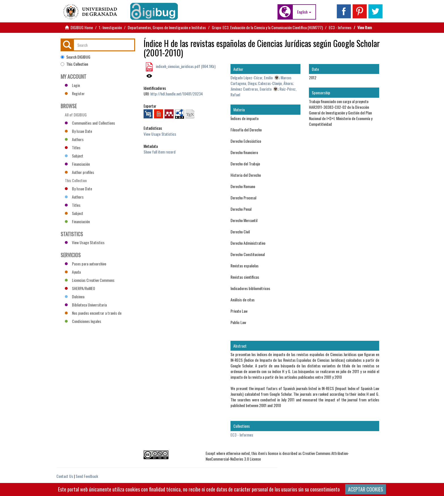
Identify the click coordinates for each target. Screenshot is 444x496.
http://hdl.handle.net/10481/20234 (176, 94)
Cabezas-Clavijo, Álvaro (275, 83)
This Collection (74, 64)
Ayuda (73, 272)
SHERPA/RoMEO (80, 288)
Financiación (77, 164)
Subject (74, 156)
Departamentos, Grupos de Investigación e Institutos (167, 27)
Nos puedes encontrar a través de (93, 313)
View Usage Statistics (160, 134)
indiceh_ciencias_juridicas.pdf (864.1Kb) (185, 66)
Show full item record (160, 152)
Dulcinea (74, 296)
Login (72, 85)
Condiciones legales (83, 321)
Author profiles (79, 172)
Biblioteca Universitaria (86, 305)
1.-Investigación (110, 27)
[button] (304, 12)
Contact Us (64, 476)
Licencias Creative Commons (89, 280)
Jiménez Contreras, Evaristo (251, 89)
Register (75, 93)
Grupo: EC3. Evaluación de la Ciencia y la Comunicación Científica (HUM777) (267, 27)
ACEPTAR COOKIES (365, 489)
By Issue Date (78, 131)
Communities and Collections (90, 123)
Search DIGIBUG (75, 57)
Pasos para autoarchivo (85, 264)
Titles (72, 147)
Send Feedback (87, 476)
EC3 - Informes (340, 27)
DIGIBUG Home (82, 27)
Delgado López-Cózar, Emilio (251, 77)
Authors (74, 139)
